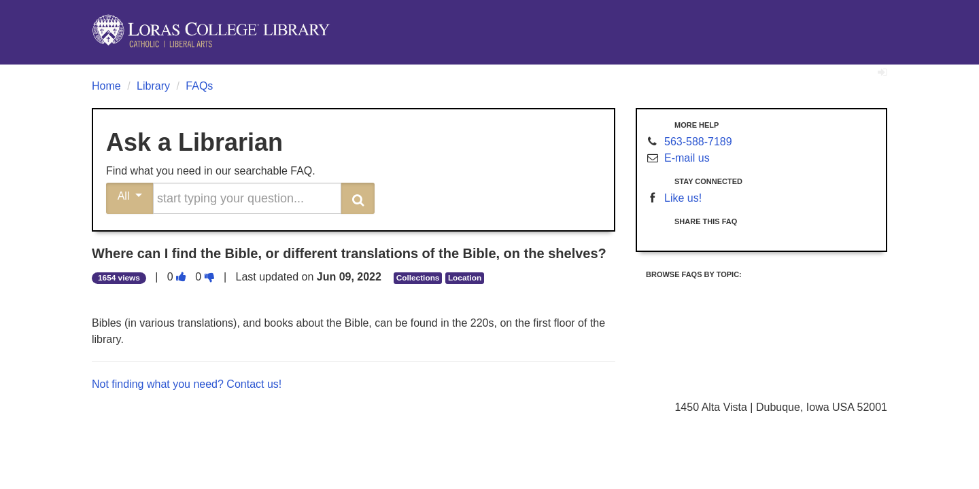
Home (106, 86)
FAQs (199, 86)
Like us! (683, 198)
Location (464, 278)
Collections (418, 278)
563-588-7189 (698, 141)
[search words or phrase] (247, 198)
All (130, 196)
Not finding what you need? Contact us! (186, 384)
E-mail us (687, 158)
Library (153, 86)
